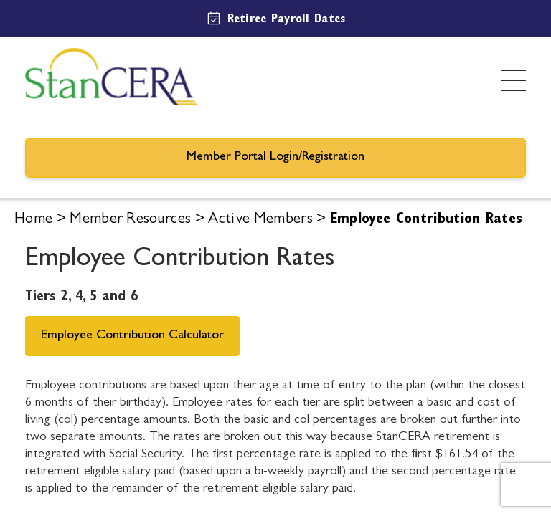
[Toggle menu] (513, 80)
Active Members (260, 220)
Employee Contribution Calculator (132, 336)
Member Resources (130, 220)
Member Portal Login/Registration (275, 157)
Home (33, 220)
